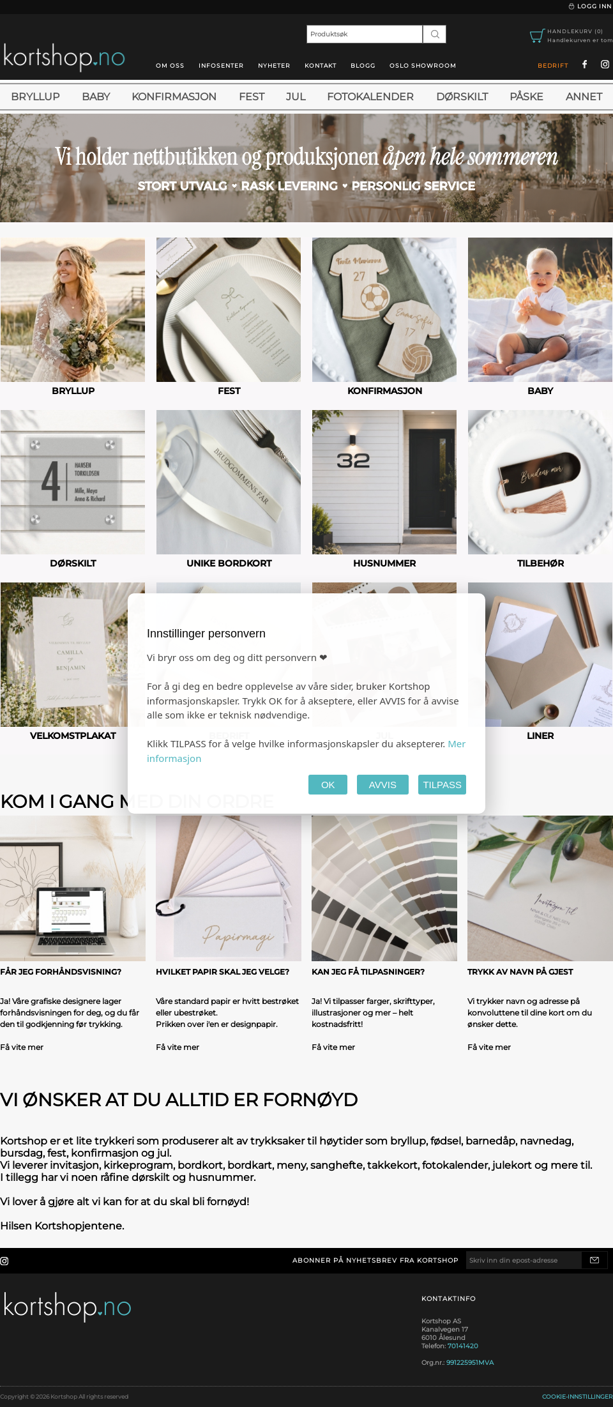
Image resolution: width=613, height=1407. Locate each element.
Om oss (170, 65)
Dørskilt (462, 97)
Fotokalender (370, 97)
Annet (584, 97)
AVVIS (382, 784)
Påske (526, 97)
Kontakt (321, 65)
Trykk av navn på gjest (520, 972)
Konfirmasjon (174, 97)
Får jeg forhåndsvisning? (60, 972)
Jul (295, 97)
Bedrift (553, 65)
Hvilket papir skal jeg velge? (222, 972)
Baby (96, 97)
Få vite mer (21, 1047)
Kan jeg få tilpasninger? (368, 972)
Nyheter (274, 65)
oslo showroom (423, 65)
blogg (363, 65)
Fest (251, 97)
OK (328, 784)
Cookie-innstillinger (577, 1396)
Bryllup (35, 97)
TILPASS (442, 784)
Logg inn (590, 6)
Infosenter (221, 65)
